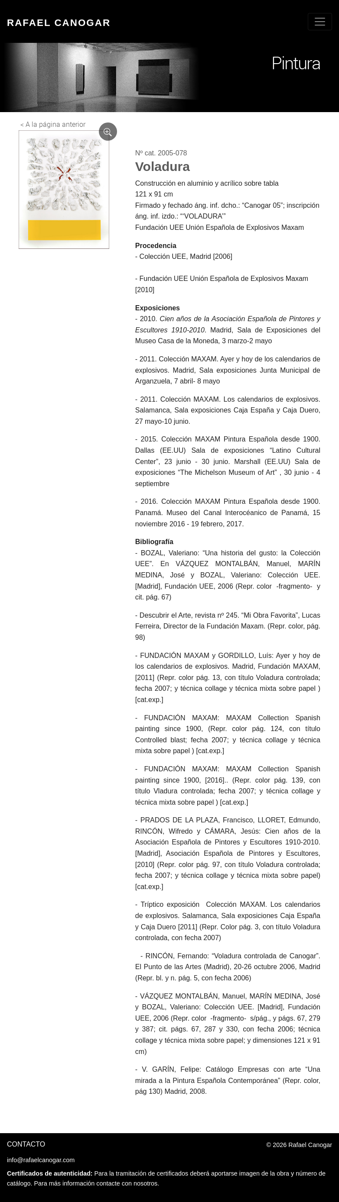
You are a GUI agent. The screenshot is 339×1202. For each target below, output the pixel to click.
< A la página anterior (52, 124)
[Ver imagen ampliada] (108, 131)
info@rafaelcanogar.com (41, 1160)
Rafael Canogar (59, 22)
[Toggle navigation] (320, 21)
